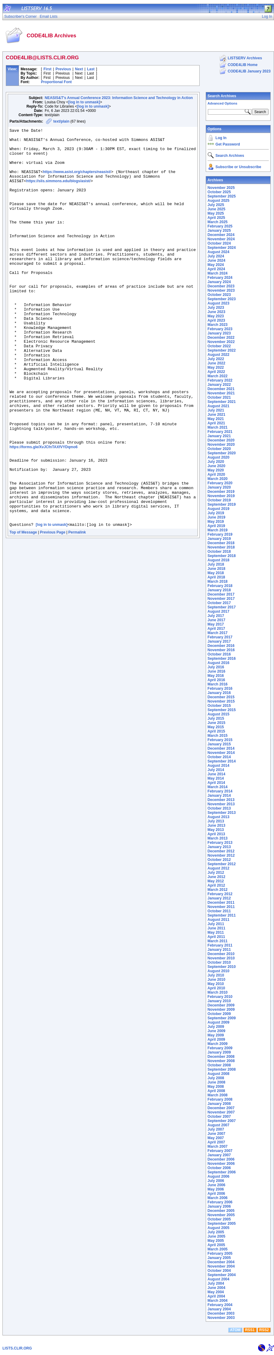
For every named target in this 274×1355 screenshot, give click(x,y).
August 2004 (218, 1279)
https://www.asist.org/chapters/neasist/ (77, 181)
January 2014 (219, 795)
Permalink (77, 611)
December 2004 (221, 1262)
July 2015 (216, 718)
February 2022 (220, 380)
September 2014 (222, 761)
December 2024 (221, 235)
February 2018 (220, 586)
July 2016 (216, 667)
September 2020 (222, 453)
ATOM (235, 1330)
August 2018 (218, 560)
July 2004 (216, 1283)
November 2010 (221, 958)
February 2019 (220, 534)
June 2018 (216, 569)
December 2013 (221, 800)
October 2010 (219, 962)
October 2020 (219, 449)
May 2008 (216, 1086)
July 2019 (216, 513)
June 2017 (216, 620)
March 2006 (217, 1198)
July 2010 (216, 975)
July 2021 (216, 410)
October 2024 (219, 243)
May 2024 (216, 265)
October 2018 (219, 551)
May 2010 (216, 984)
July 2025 (216, 205)
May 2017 (216, 624)
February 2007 (220, 1151)
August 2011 (218, 919)
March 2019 (217, 530)
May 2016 (216, 676)
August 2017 (218, 611)
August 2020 (218, 457)
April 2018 (216, 577)
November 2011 (221, 907)
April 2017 (216, 628)
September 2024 (222, 248)
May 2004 (216, 1292)
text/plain (61, 121)
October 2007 (219, 1116)
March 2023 (217, 325)
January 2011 (219, 949)
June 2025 (216, 209)
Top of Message (23, 611)
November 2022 (221, 342)
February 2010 (220, 997)
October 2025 (219, 192)
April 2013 (216, 834)
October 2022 (219, 346)
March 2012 (217, 890)
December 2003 (221, 1313)
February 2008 (220, 1099)
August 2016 (218, 663)
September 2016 (222, 658)
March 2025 (217, 222)
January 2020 (219, 487)
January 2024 (219, 282)
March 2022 (217, 376)
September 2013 (222, 812)
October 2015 (219, 705)
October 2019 (219, 500)
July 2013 (216, 821)
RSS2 (264, 1330)
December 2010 (221, 954)
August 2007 (218, 1125)
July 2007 (216, 1129)
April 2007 (216, 1142)
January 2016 (219, 693)
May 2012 (216, 881)
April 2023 (216, 320)
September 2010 (222, 967)
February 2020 (220, 483)
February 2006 (220, 1202)
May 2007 (216, 1138)
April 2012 (216, 885)
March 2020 (217, 479)
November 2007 (221, 1112)
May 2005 (216, 1241)
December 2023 (221, 286)
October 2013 (219, 808)
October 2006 (219, 1168)
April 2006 (216, 1193)
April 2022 (216, 372)
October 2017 (219, 603)
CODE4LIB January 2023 (249, 71)
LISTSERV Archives (245, 58)
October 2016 (219, 654)
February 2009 (220, 1048)
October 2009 (219, 1014)
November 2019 (221, 496)
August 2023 (218, 303)
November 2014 (221, 753)
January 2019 (219, 539)
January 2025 (219, 230)
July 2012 (216, 872)
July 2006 (216, 1181)
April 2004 (216, 1296)
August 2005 (218, 1228)
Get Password (228, 144)
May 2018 (216, 573)
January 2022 (219, 384)
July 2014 (216, 770)
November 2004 (221, 1266)
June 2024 (216, 260)
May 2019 (216, 521)
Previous (63, 69)
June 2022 (216, 363)
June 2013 (216, 825)
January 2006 (219, 1206)
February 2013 (220, 842)
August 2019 (218, 509)
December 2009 (221, 1005)
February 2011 (220, 945)
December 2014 (221, 748)
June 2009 (216, 1031)
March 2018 (217, 581)
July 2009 (216, 1027)
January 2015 (219, 744)
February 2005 (220, 1253)
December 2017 (221, 594)
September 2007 (222, 1121)
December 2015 (221, 697)
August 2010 (218, 971)
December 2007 (221, 1108)
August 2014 (218, 765)
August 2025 (218, 200)
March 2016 (217, 684)
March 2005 (217, 1249)
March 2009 (217, 1044)
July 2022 (216, 359)
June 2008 (216, 1082)
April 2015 (216, 731)
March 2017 (217, 633)
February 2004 (220, 1305)
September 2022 (222, 350)
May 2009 (216, 1035)
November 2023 (221, 290)
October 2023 (219, 295)
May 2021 (216, 419)
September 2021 (222, 402)
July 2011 (216, 924)
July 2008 (216, 1078)
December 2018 (221, 543)
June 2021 (216, 414)
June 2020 (216, 466)
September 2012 (222, 864)
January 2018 (219, 590)
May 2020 (216, 470)
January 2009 (219, 1052)
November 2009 (221, 1009)
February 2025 (220, 226)
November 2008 (221, 1061)
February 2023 (220, 329)
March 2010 (217, 992)
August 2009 (218, 1022)
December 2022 (221, 337)
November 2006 (221, 1163)
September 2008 (222, 1069)
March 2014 (217, 787)
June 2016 (216, 671)
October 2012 (219, 860)
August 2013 (218, 817)
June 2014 (216, 774)
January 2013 (219, 847)
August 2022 (218, 355)
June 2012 (216, 877)
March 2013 (217, 838)
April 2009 (216, 1039)
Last (91, 69)
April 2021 (216, 423)
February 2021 (220, 432)
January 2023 (219, 333)
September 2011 (222, 915)
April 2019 (216, 526)
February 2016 (220, 688)
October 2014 (219, 757)
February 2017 (220, 637)
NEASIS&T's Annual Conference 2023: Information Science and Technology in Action (119, 98)
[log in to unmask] (84, 102)
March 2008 (217, 1095)
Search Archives (222, 96)
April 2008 (216, 1091)
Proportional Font (56, 82)
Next (79, 69)
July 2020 (216, 462)
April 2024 (216, 269)
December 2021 (221, 389)
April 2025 (216, 218)
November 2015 (221, 701)
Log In (221, 138)
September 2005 (222, 1223)
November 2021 (221, 393)
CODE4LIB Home (242, 65)
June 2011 (216, 928)
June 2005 (216, 1236)
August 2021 (218, 406)
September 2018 (222, 556)
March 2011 (217, 941)
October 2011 (219, 911)
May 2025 (216, 213)
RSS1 (249, 1330)
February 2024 (220, 277)
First (47, 69)
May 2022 (216, 367)
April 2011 (216, 937)
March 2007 (217, 1146)
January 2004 (219, 1309)
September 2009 (222, 1018)
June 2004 (216, 1288)
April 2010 (216, 988)
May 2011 (216, 932)
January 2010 (219, 1001)
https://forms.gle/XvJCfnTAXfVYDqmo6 (43, 510)
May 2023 (216, 316)
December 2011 (221, 902)
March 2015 (217, 735)
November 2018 (221, 547)
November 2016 (221, 650)
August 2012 (218, 868)
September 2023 (222, 299)
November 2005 (221, 1215)
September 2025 (222, 196)
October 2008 (219, 1065)
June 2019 (216, 517)
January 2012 (219, 898)
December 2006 (221, 1159)
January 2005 (219, 1258)
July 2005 (216, 1232)
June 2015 (216, 723)
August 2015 (218, 714)
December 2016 (221, 646)
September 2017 (222, 607)
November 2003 (221, 1318)
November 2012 (221, 855)
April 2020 (216, 474)
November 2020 (221, 444)
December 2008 (221, 1056)
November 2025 (221, 188)
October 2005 (219, 1219)
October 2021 (219, 397)
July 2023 (216, 307)
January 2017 (219, 641)
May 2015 (216, 727)
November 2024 (221, 239)
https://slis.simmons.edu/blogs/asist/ (58, 192)
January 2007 (219, 1155)
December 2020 (221, 440)
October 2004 (219, 1270)
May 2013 (216, 830)
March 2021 (217, 427)
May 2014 (216, 778)
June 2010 (216, 979)
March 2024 (217, 273)
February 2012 (220, 894)
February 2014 (220, 791)
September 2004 (222, 1275)
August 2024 (218, 252)
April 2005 (216, 1245)
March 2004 (217, 1300)
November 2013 (221, 804)
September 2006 (222, 1172)
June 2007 (216, 1134)
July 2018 (216, 564)
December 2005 (221, 1211)
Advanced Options (222, 103)
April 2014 (216, 783)
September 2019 (222, 504)
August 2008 (218, 1074)
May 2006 (216, 1189)
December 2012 (221, 851)
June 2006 (216, 1185)
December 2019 (221, 491)
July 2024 (216, 256)
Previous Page (53, 611)
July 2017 (216, 616)
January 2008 (219, 1104)
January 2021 (219, 436)
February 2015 (220, 740)
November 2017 (221, 598)
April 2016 (216, 680)
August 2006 (218, 1176)
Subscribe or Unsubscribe (238, 167)
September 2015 (222, 710)
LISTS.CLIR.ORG (17, 1348)
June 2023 (216, 312)
